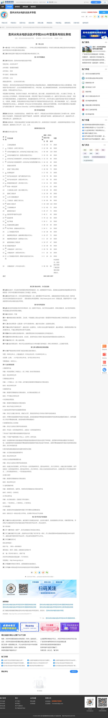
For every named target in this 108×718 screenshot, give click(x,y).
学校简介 (13, 23)
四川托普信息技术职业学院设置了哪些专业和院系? (65, 665)
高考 (91, 150)
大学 (85, 153)
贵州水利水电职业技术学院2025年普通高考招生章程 (19, 604)
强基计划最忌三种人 (90, 133)
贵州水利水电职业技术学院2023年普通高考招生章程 (19, 607)
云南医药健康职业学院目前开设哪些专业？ (39, 660)
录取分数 (40, 23)
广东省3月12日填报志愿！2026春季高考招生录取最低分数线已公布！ (94, 54)
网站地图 (32, 701)
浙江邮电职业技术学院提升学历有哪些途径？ (13, 663)
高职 (85, 150)
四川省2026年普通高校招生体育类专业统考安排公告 (94, 60)
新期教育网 (7, 2)
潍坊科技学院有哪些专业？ (35, 665)
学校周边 (58, 23)
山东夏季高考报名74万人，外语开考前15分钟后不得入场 (58, 639)
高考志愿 (2, 706)
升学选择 (2, 701)
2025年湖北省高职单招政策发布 (50, 644)
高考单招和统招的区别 (98, 157)
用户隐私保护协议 (20, 708)
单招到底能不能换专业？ (9, 650)
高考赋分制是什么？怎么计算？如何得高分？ (95, 127)
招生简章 (31, 23)
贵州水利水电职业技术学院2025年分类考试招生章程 (56, 607)
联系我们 (17, 703)
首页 (2, 6)
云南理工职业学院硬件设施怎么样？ (12, 660)
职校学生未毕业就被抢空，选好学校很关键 (95, 139)
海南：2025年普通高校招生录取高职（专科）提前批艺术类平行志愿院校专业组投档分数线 (20, 639)
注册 (96, 2)
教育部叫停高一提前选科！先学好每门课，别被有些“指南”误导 (94, 63)
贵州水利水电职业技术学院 (13, 27)
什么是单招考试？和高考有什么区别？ (95, 130)
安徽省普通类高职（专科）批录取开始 (13, 647)
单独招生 (49, 23)
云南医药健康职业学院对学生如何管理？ (65, 660)
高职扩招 (86, 157)
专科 (97, 153)
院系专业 (22, 23)
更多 (106, 42)
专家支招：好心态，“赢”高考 (49, 650)
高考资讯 (2, 703)
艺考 (97, 150)
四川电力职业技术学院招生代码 (63, 663)
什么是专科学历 (88, 160)
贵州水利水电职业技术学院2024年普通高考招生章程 (56, 604)
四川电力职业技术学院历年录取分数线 (13, 665)
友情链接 (32, 703)
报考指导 (85, 23)
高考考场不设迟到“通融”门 (48, 647)
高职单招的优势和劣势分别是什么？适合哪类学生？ (95, 124)
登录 (105, 2)
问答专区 (76, 23)
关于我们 (17, 701)
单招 (103, 150)
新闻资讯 (67, 23)
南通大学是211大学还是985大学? (37, 663)
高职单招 (2, 708)
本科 (91, 153)
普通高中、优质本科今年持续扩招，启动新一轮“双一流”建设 (94, 57)
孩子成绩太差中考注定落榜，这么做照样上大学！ (95, 136)
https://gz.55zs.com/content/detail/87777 (20, 614)
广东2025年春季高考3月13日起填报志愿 (53, 641)
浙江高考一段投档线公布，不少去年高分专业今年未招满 (19, 644)
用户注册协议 (19, 706)
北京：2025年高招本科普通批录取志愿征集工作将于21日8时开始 (20, 641)
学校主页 (4, 23)
